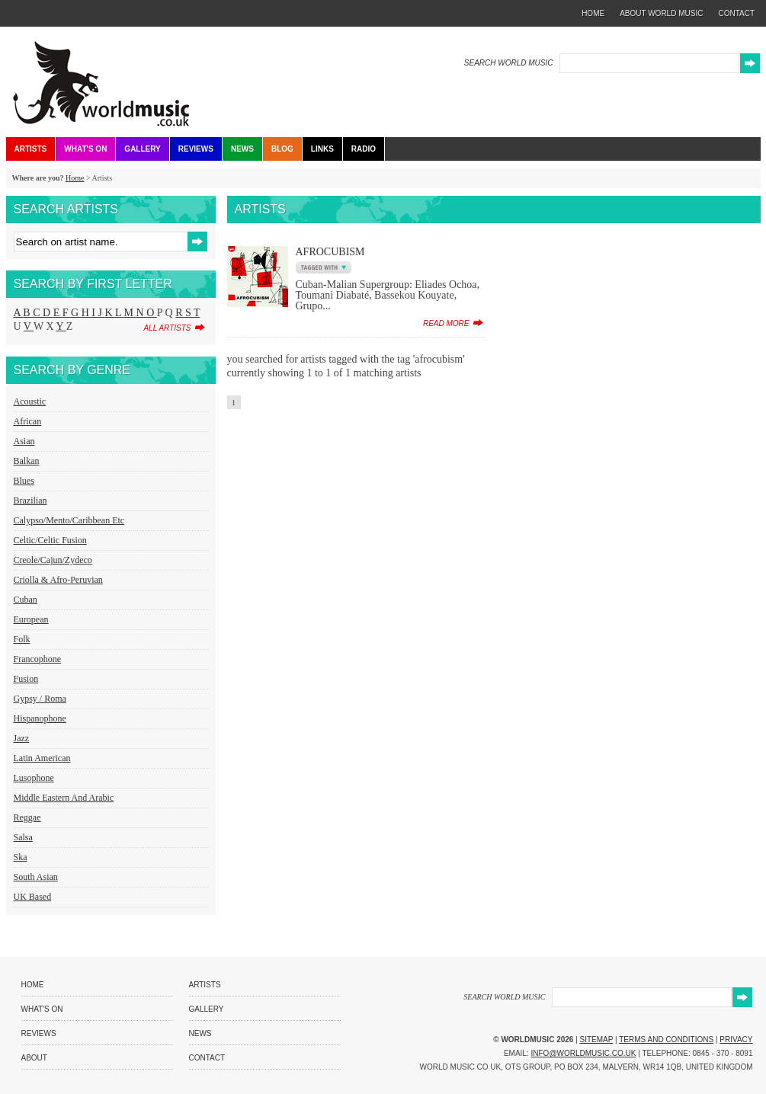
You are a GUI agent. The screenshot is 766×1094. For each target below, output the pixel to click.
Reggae (27, 817)
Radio (363, 149)
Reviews (195, 149)
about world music (661, 13)
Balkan (27, 461)
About (34, 1058)
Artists (30, 149)
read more (446, 323)
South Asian (36, 877)
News (242, 149)
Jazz (22, 738)
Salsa (23, 837)
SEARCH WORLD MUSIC (508, 63)
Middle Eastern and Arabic (64, 797)
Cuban (25, 599)
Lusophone (34, 778)
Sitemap (597, 1039)
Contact (207, 1058)
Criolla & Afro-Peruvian (58, 579)
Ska (20, 857)
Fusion (26, 678)
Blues (24, 480)
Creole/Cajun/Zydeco (53, 560)
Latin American (42, 758)
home (593, 13)
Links (322, 149)
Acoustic (30, 401)
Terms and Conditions (666, 1039)
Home (75, 178)
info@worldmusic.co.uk (583, 1053)
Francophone (38, 659)
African (28, 421)
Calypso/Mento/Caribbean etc (69, 520)
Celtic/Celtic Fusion (50, 540)
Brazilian (30, 500)
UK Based (33, 896)
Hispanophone (40, 718)
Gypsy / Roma (40, 698)
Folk (22, 639)
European (31, 619)
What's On (85, 149)
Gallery (142, 149)
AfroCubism (330, 252)
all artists (167, 328)
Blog (282, 149)
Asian (24, 441)
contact (736, 13)
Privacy (736, 1039)
